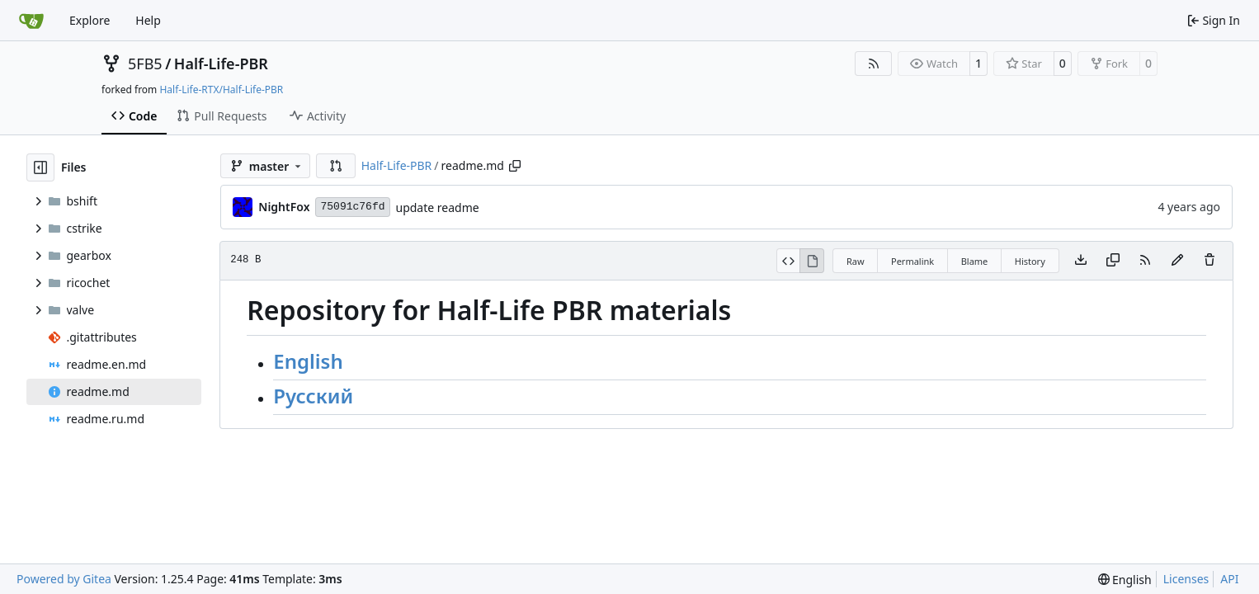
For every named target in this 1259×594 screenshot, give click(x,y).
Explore (89, 20)
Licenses (1186, 579)
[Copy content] (1113, 261)
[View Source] (788, 260)
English (307, 361)
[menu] (1125, 579)
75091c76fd (352, 206)
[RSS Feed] (874, 63)
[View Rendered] (811, 260)
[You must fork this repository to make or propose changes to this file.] (1177, 261)
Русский (313, 395)
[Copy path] (515, 166)
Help (148, 20)
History (1030, 261)
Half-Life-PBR (221, 63)
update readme (437, 207)
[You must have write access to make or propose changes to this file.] (1209, 261)
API (1229, 579)
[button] (336, 165)
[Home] (31, 20)
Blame (974, 261)
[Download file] (1081, 261)
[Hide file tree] (40, 167)
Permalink (912, 261)
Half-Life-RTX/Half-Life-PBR (221, 89)
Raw (855, 261)
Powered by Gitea (64, 579)
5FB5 (145, 63)
